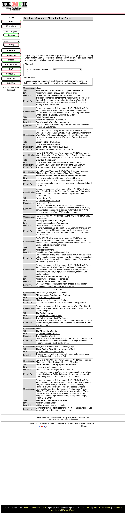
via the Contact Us (67, 419)
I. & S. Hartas (86, 508)
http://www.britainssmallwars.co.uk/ (51, 120)
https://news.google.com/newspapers (52, 223)
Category (11, 35)
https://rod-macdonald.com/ (48, 298)
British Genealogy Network (34, 508)
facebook (11, 90)
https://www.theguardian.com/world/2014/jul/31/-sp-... (59, 162)
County (11, 45)
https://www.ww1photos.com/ (48, 367)
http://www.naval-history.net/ (48, 201)
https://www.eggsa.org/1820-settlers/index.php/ (56, 93)
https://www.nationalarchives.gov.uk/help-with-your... (58, 178)
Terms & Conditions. (102, 508)
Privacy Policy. (68, 510)
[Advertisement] (74, 6)
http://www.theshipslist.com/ (48, 334)
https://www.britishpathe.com (48, 144)
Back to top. (58, 289)
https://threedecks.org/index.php (50, 352)
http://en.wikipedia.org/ (46, 403)
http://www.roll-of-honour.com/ (49, 316)
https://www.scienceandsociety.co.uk (52, 279)
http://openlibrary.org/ (45, 250)
